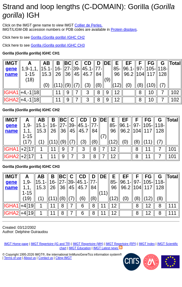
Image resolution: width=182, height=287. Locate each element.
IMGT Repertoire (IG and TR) (51, 244)
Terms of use (12, 258)
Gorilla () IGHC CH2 (58, 37)
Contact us (45, 258)
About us (30, 258)
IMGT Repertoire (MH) (88, 244)
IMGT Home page (16, 244)
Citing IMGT (64, 258)
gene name (11, 71)
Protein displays (124, 29)
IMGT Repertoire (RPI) (121, 244)
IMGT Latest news (107, 248)
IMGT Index (147, 244)
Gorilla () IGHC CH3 (58, 45)
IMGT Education (80, 248)
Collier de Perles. (88, 25)
